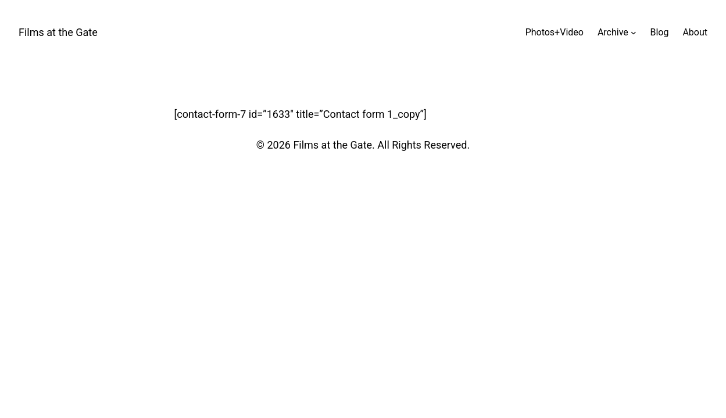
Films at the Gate (58, 32)
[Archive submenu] (633, 32)
